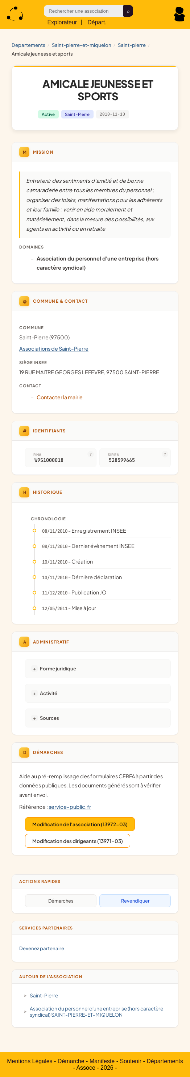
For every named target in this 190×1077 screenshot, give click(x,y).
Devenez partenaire (41, 948)
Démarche (71, 1061)
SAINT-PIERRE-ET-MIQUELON (81, 45)
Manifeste (102, 1061)
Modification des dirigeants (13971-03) (77, 841)
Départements (164, 1061)
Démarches (61, 901)
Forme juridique (58, 668)
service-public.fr (70, 806)
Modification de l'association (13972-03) (80, 824)
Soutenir (130, 1061)
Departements (28, 45)
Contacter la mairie (60, 397)
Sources (49, 718)
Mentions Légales (29, 1061)
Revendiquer (135, 901)
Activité (48, 693)
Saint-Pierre (132, 45)
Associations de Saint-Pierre (53, 348)
